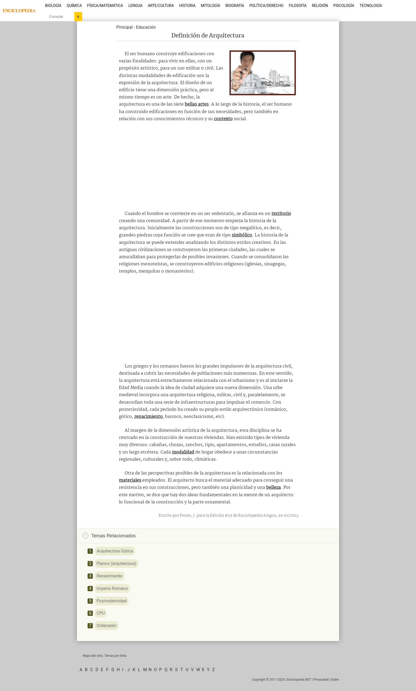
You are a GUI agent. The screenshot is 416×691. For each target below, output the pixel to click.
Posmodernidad (112, 600)
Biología (53, 5)
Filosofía (297, 5)
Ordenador (106, 625)
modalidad (183, 452)
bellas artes (197, 104)
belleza (273, 487)
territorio (281, 213)
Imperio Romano (112, 588)
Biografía (235, 5)
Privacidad (321, 679)
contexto (223, 119)
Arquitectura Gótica (115, 551)
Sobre (335, 679)
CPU (101, 613)
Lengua (135, 5)
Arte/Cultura (161, 5)
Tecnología (370, 5)
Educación (146, 27)
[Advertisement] (208, 166)
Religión (320, 5)
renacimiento (148, 416)
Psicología (343, 5)
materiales (130, 480)
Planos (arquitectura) (116, 563)
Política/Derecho (266, 5)
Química (74, 5)
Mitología (210, 5)
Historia (187, 5)
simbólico (242, 235)
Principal (124, 27)
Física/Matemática (105, 5)
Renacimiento (110, 575)
